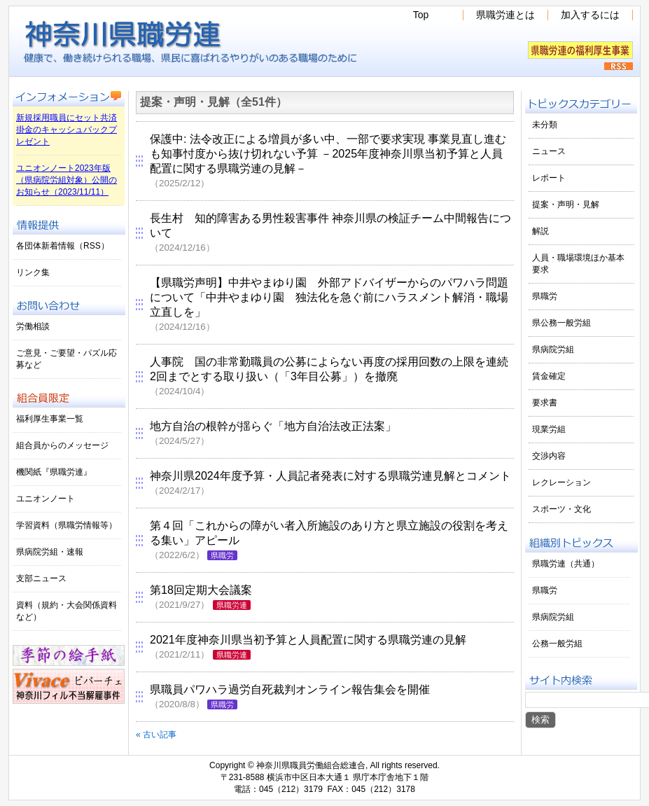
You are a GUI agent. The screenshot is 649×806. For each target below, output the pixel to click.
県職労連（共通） (565, 564)
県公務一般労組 (561, 323)
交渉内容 (549, 456)
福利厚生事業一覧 (49, 419)
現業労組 (549, 429)
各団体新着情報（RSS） (62, 246)
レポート (549, 178)
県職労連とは (505, 15)
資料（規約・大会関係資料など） (66, 611)
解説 (540, 231)
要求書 (544, 403)
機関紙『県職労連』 (54, 472)
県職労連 (231, 605)
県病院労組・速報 (49, 552)
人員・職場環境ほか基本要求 (578, 264)
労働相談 (33, 326)
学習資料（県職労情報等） (66, 525)
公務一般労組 (557, 643)
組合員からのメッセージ (62, 445)
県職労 (222, 555)
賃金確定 (549, 376)
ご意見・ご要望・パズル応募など (66, 359)
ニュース (549, 151)
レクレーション (561, 482)
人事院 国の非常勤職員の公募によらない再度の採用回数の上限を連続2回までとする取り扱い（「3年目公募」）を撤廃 (329, 376)
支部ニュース (41, 578)
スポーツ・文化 (561, 509)
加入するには (590, 15)
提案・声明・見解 (565, 204)
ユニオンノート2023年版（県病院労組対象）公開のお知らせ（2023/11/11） (66, 180)
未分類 (544, 125)
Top (420, 15)
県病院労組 (553, 349)
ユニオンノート (45, 498)
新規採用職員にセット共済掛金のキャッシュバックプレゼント (66, 129)
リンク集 (33, 272)
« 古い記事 (156, 734)
